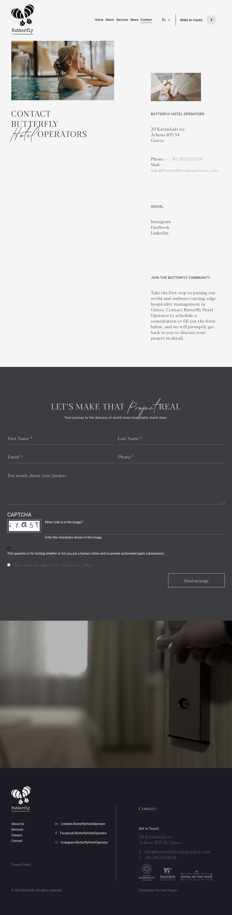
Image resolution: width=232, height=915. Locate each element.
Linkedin (159, 232)
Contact (146, 20)
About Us (17, 824)
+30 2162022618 (186, 159)
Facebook (160, 227)
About (110, 20)
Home (99, 20)
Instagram (161, 221)
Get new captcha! (9, 555)
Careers (16, 835)
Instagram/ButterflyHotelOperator (81, 842)
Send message (196, 587)
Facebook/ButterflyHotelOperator (81, 833)
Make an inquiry (191, 20)
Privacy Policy (21, 864)
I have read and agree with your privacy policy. (52, 571)
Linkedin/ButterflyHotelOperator (80, 824)
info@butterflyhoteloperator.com (184, 170)
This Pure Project (166, 890)
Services (122, 20)
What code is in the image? (64, 528)
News (134, 20)
